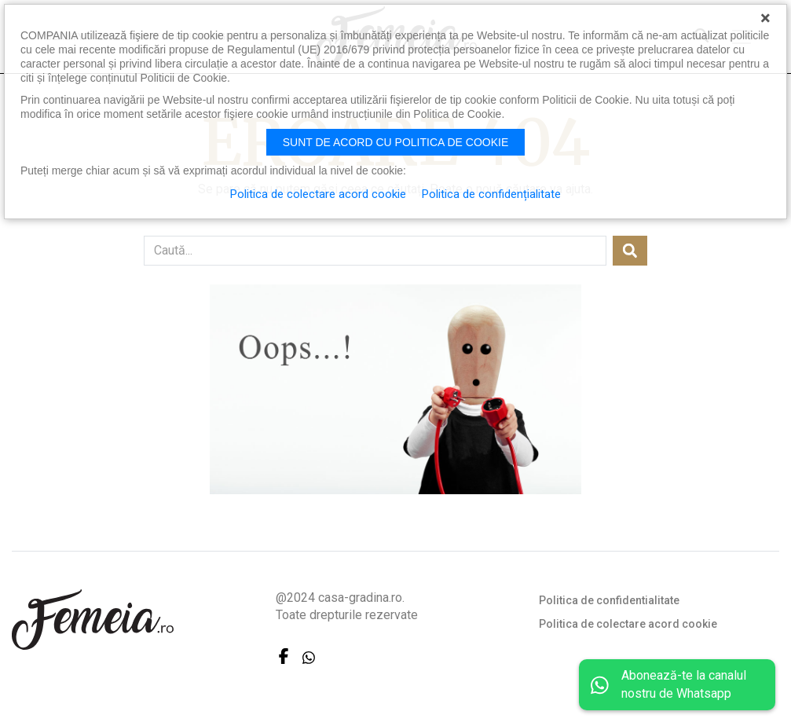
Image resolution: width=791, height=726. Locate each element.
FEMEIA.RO (93, 619)
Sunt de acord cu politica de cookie (396, 142)
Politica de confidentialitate (609, 600)
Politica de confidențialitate (491, 194)
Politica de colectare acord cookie (628, 624)
